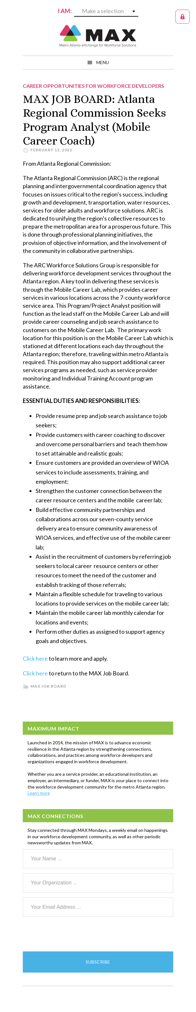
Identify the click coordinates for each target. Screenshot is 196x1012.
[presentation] (71, 934)
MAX (97, 36)
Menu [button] (102, 62)
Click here (35, 658)
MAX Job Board (48, 686)
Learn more (39, 793)
